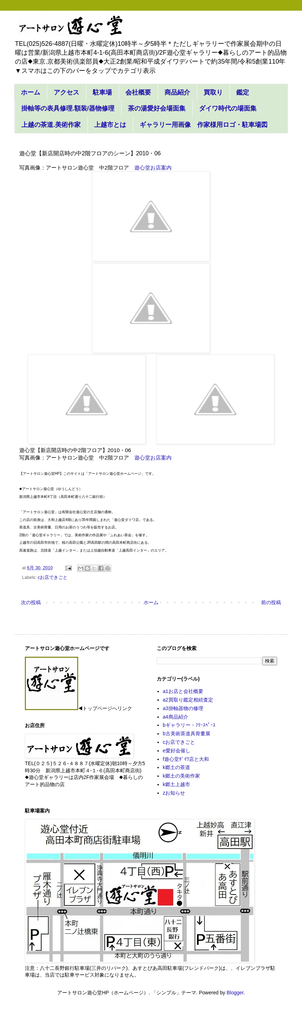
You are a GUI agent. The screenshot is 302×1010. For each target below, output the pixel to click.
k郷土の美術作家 (181, 776)
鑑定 (242, 92)
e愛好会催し (176, 750)
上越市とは (110, 124)
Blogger (235, 992)
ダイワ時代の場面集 (228, 108)
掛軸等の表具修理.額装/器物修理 (67, 108)
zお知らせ (174, 793)
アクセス (66, 92)
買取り (213, 92)
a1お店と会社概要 (183, 691)
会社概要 (138, 92)
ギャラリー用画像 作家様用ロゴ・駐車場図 (204, 124)
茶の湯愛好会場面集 (156, 108)
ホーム (30, 92)
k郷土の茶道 (176, 767)
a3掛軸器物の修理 (183, 708)
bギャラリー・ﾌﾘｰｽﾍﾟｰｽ (189, 725)
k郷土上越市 (176, 784)
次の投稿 (31, 602)
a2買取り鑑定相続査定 (188, 700)
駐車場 (102, 92)
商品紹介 (177, 92)
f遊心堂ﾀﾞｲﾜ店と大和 (186, 759)
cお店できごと (53, 577)
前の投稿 (271, 602)
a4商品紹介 (175, 717)
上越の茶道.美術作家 (51, 124)
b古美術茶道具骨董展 (186, 733)
